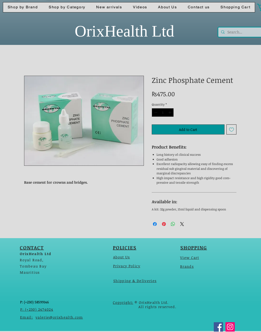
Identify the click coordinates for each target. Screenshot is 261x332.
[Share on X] (182, 224)
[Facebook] (218, 327)
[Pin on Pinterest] (164, 224)
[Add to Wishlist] (231, 129)
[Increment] (170, 112)
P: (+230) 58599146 (34, 302)
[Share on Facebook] (155, 224)
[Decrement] (155, 112)
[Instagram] (230, 327)
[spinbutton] (162, 112)
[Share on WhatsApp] (173, 224)
